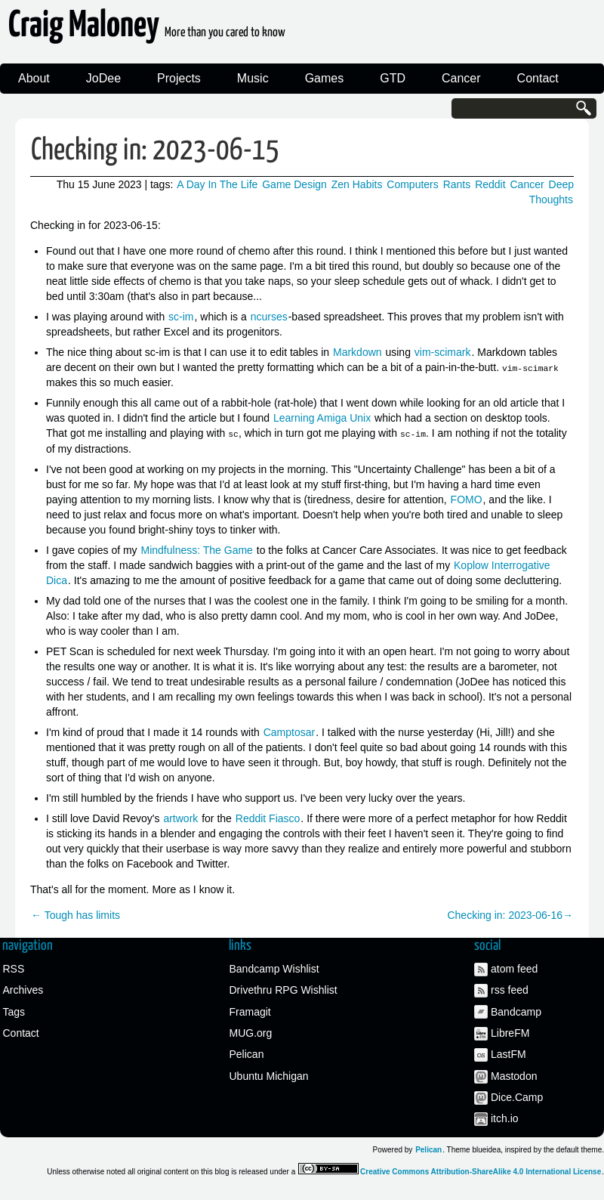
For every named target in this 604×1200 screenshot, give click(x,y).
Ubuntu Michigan (269, 1075)
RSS (14, 968)
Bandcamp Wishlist (274, 968)
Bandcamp (516, 1011)
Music (253, 78)
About (34, 78)
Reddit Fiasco (268, 818)
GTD (392, 78)
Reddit (490, 184)
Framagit (250, 1011)
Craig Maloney (146, 29)
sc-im (180, 317)
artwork (180, 818)
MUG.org (251, 1032)
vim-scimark (442, 352)
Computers (412, 184)
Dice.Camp (517, 1097)
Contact (538, 78)
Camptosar (289, 731)
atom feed (514, 968)
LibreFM (510, 1032)
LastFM (508, 1054)
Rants (457, 184)
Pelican (247, 1054)
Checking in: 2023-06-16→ (510, 914)
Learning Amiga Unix (322, 418)
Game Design (294, 184)
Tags (14, 1011)
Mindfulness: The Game (197, 549)
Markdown (357, 352)
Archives (23, 990)
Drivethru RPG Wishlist (283, 990)
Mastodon (514, 1075)
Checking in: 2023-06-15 (155, 150)
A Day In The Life (217, 184)
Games (324, 78)
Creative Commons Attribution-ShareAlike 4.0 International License (480, 1171)
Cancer (461, 78)
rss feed (509, 990)
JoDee (103, 78)
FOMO (466, 499)
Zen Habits (357, 184)
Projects (179, 78)
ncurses (269, 317)
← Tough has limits (75, 914)
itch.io (505, 1118)
